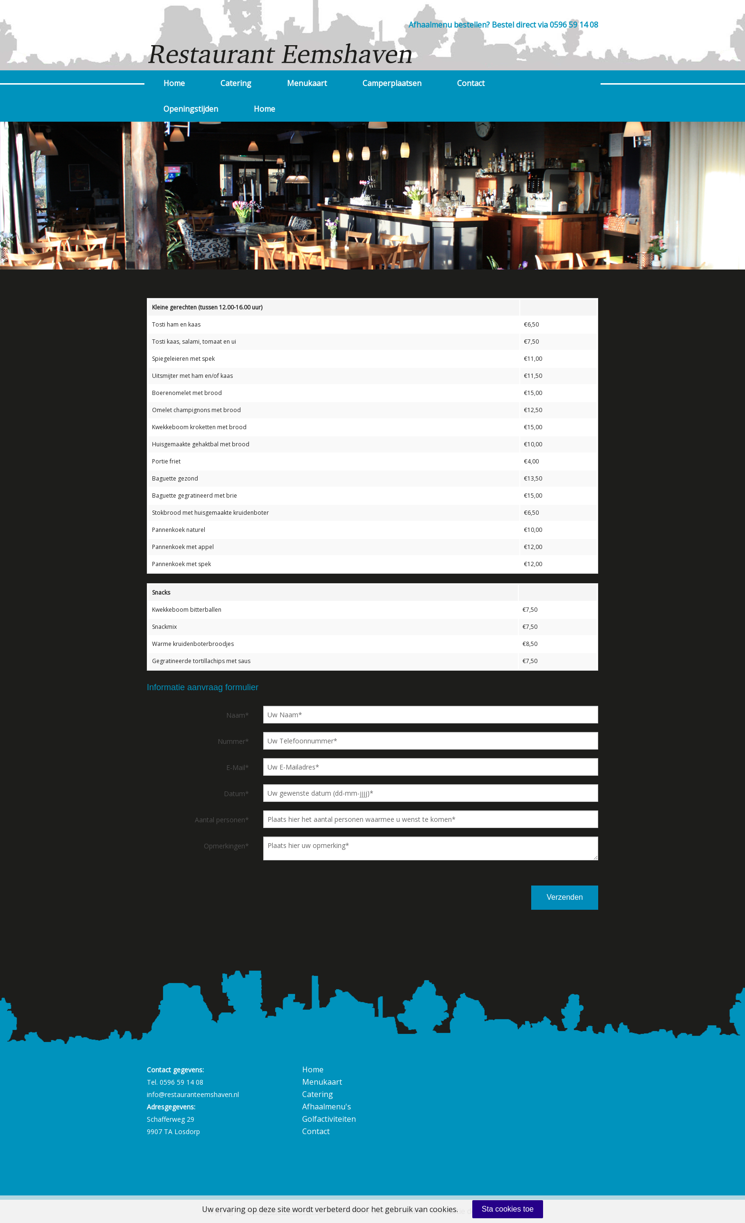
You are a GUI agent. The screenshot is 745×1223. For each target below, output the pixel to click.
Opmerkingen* (226, 845)
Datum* (236, 793)
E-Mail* (237, 767)
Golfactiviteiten (329, 1119)
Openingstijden (190, 109)
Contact (471, 83)
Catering (235, 83)
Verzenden (564, 897)
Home (174, 83)
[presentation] (474, 897)
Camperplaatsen (392, 83)
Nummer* (233, 741)
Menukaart (307, 83)
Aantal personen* (222, 819)
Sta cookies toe (508, 1209)
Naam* (237, 715)
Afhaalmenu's (326, 1106)
